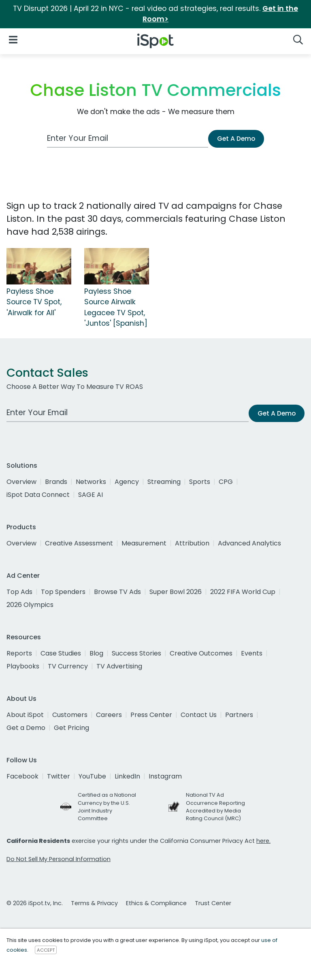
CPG (226, 481)
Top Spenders (63, 591)
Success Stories (136, 653)
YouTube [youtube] (92, 776)
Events (251, 653)
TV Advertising (119, 666)
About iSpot (25, 714)
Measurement (143, 543)
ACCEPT (46, 950)
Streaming (164, 481)
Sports (199, 481)
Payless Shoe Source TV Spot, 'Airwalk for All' (34, 302)
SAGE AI (90, 494)
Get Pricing (71, 727)
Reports (19, 653)
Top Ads (19, 591)
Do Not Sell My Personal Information (58, 859)
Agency (127, 481)
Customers (69, 714)
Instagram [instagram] (165, 776)
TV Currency (68, 666)
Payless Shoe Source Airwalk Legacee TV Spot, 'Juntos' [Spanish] (115, 307)
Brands (56, 481)
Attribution (192, 543)
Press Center (151, 714)
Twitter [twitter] (58, 776)
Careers (109, 714)
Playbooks (22, 666)
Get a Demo (25, 727)
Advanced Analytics (249, 543)
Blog (96, 653)
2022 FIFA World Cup (242, 591)
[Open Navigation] (13, 39)
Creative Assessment (79, 543)
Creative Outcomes (201, 653)
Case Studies (60, 653)
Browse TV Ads (117, 591)
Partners (239, 714)
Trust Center (213, 903)
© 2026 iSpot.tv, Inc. (34, 903)
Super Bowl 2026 (175, 591)
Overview (21, 481)
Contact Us (199, 714)
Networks (91, 481)
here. (263, 841)
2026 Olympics (29, 604)
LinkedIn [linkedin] (127, 776)
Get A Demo (236, 138)
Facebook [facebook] (22, 776)
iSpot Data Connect (38, 494)
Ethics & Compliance (156, 903)
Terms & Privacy (94, 903)
